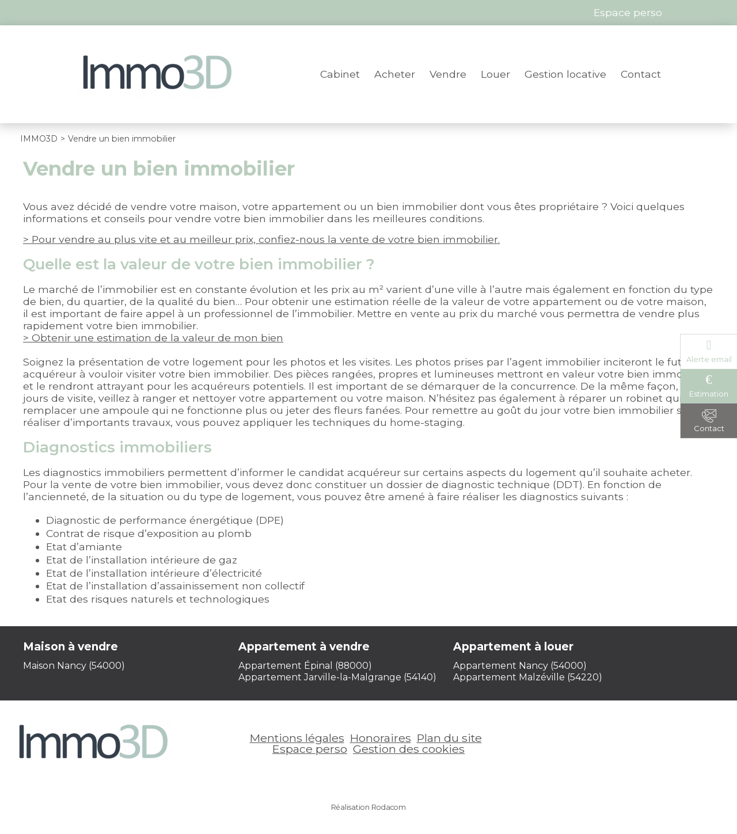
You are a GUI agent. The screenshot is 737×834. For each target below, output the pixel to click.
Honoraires (380, 738)
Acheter (394, 74)
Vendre (448, 74)
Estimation (708, 393)
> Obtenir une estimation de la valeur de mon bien (153, 338)
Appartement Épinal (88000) (305, 665)
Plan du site (449, 738)
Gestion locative (565, 74)
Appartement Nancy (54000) (520, 665)
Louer (495, 74)
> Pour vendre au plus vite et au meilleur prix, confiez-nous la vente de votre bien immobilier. (261, 239)
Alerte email (709, 359)
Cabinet (340, 74)
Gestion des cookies (409, 749)
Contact (641, 74)
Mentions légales (297, 738)
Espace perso (309, 749)
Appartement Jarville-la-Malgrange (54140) (337, 677)
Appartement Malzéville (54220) (527, 677)
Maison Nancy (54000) (74, 665)
